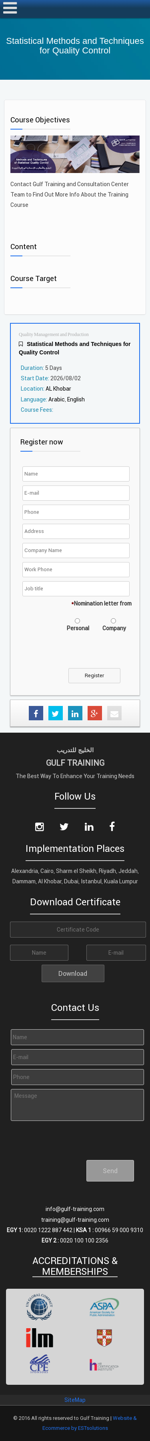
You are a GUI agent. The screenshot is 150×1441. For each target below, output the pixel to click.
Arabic (56, 399)
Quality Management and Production (54, 334)
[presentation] (85, 652)
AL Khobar (58, 388)
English (76, 399)
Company (114, 628)
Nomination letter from (101, 603)
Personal (78, 628)
